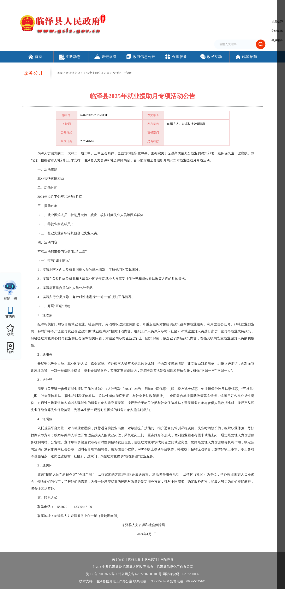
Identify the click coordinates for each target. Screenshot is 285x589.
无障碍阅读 (218, 4)
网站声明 (167, 559)
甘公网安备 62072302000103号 (140, 574)
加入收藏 (195, 4)
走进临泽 (105, 57)
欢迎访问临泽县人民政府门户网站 (39, 4)
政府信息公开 (140, 57)
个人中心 (259, 5)
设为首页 (182, 4)
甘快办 (10, 316)
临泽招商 (246, 57)
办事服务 (176, 57)
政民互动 (211, 57)
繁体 (205, 4)
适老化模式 (238, 4)
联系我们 (150, 559)
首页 (35, 57)
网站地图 (134, 559)
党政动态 (70, 57)
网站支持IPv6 (166, 4)
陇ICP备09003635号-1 (101, 574)
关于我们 (118, 559)
